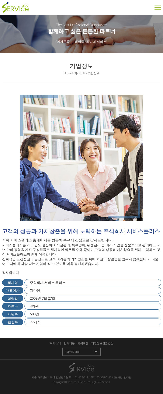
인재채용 (69, 343)
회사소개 (55, 343)
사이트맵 (83, 343)
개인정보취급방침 (102, 343)
